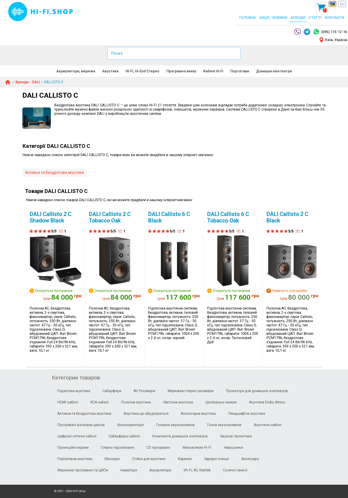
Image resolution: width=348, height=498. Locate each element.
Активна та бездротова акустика (54, 172)
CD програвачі (158, 447)
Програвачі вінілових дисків (81, 425)
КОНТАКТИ (334, 18)
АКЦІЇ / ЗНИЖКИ (273, 18)
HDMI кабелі (67, 402)
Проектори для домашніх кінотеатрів (257, 391)
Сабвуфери (112, 391)
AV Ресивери (144, 391)
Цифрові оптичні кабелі (76, 436)
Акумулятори (160, 470)
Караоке (185, 459)
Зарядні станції (216, 459)
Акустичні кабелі (267, 425)
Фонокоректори (130, 425)
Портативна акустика (74, 459)
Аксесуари (250, 459)
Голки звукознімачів (224, 425)
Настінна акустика (178, 402)
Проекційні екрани (73, 447)
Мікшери (112, 459)
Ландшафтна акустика (246, 413)
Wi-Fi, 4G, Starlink (197, 470)
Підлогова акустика (73, 391)
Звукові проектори (236, 436)
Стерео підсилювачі (117, 447)
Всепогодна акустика (198, 413)
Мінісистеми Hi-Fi (196, 447)
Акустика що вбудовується (146, 413)
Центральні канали (221, 402)
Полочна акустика (136, 402)
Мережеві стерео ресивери (191, 391)
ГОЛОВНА (247, 18)
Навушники (233, 447)
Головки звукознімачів (175, 425)
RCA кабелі (99, 402)
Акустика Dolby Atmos (267, 402)
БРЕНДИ (298, 18)
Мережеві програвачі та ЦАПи (82, 470)
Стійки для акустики (148, 459)
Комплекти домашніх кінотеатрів (180, 436)
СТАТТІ (315, 18)
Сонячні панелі (235, 470)
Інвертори (128, 470)
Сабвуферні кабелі (124, 436)
